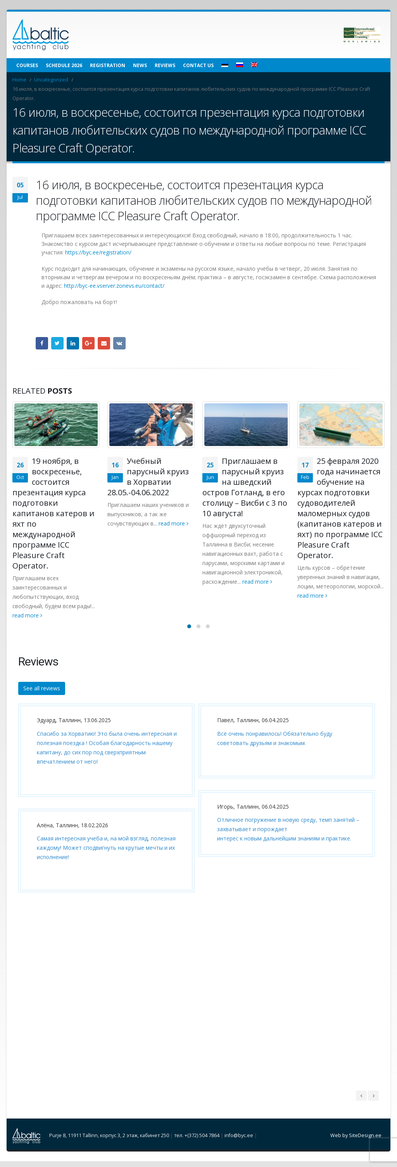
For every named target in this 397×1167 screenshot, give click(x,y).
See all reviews (41, 693)
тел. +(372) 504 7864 (196, 1141)
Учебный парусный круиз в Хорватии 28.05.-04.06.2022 (148, 477)
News (140, 65)
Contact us (198, 65)
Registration (107, 65)
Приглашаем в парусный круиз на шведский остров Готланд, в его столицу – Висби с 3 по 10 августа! (244, 487)
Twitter (57, 343)
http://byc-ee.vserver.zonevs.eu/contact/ (114, 285)
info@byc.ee (238, 1141)
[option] (104, 809)
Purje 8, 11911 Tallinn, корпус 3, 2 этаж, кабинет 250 (109, 1141)
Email (104, 343)
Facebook (42, 343)
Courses (27, 65)
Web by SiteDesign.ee (355, 1141)
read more (27, 615)
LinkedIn (73, 343)
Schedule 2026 (64, 65)
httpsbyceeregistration (98, 252)
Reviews (165, 65)
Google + (88, 343)
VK (119, 343)
